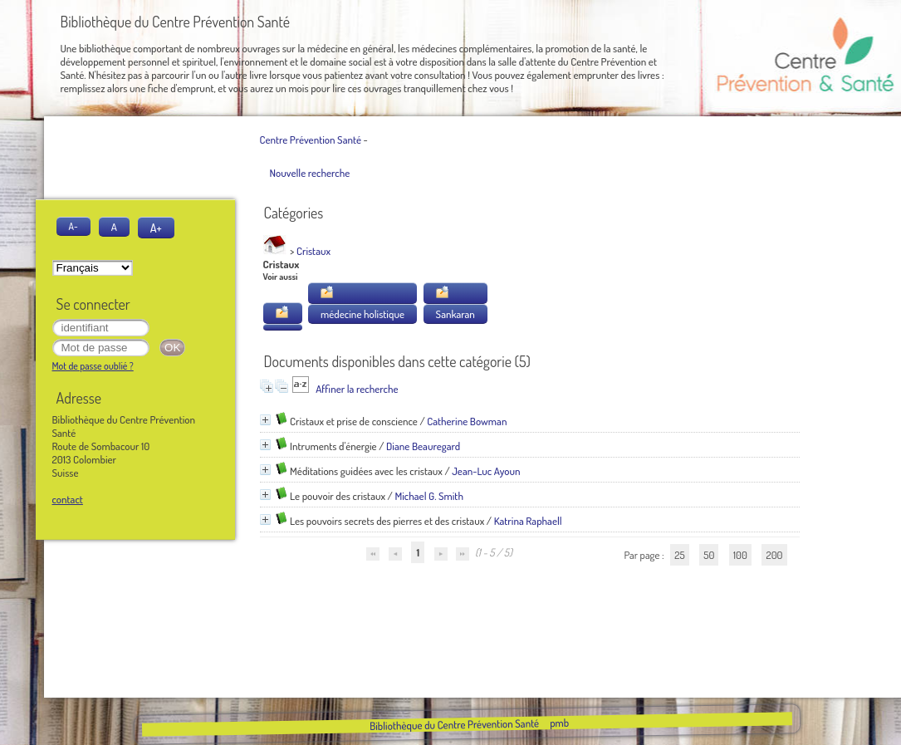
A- (73, 226)
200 (774, 554)
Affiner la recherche (357, 388)
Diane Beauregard (423, 446)
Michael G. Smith (428, 495)
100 (740, 554)
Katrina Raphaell (528, 520)
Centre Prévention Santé (310, 139)
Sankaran (455, 314)
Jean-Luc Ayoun (486, 471)
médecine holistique (362, 314)
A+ (156, 227)
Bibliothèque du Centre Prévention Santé (454, 724)
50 (708, 554)
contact (67, 499)
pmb (559, 722)
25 (679, 554)
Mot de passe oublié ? (93, 366)
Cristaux (313, 250)
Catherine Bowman (467, 421)
